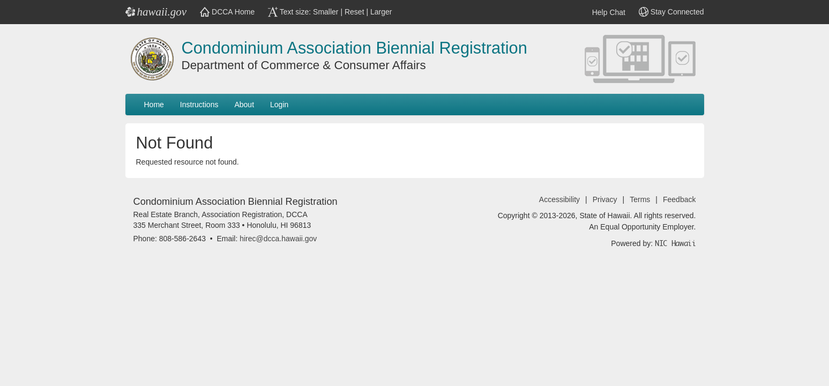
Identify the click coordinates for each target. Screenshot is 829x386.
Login (279, 104)
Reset (354, 12)
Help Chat (600, 12)
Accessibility (559, 199)
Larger (381, 12)
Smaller (325, 12)
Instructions (199, 104)
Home (154, 104)
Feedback (679, 199)
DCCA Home (227, 12)
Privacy (605, 199)
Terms (640, 199)
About (244, 104)
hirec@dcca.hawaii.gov (278, 238)
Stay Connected (671, 12)
